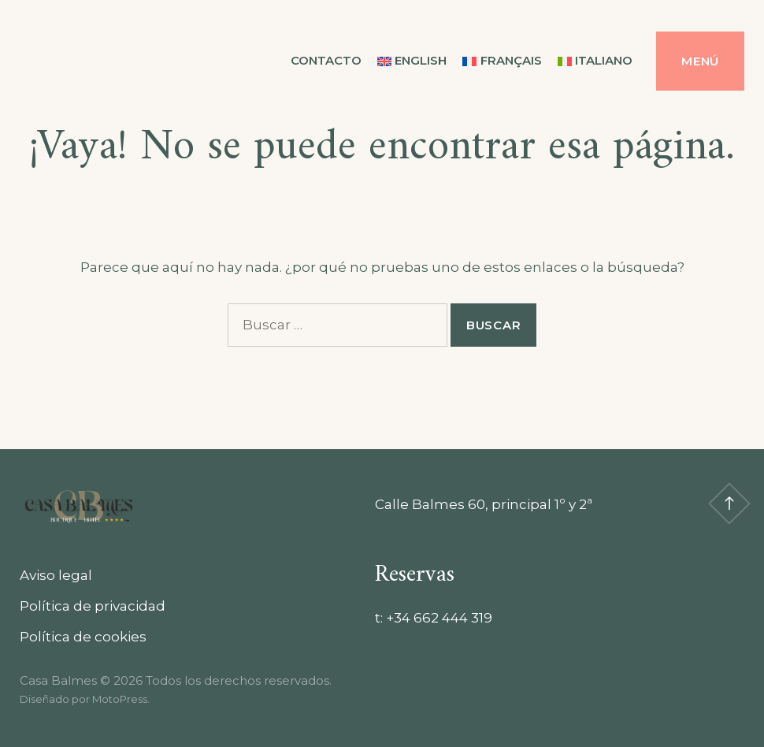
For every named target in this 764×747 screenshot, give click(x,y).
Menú (700, 61)
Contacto (326, 60)
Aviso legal (56, 575)
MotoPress (119, 699)
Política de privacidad (92, 606)
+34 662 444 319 (439, 618)
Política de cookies (83, 637)
